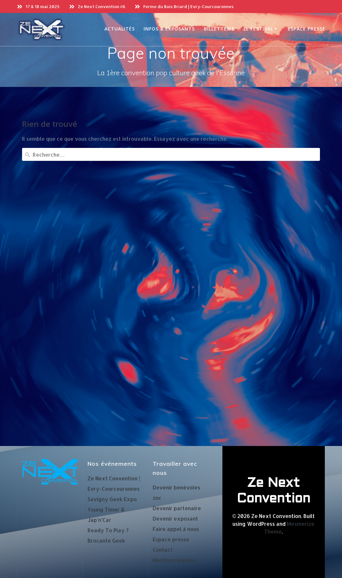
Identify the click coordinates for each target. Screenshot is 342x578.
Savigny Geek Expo (112, 499)
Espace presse (306, 29)
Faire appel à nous (176, 528)
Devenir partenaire (177, 508)
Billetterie (219, 29)
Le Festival (258, 29)
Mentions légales (174, 560)
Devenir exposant (175, 518)
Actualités (119, 29)
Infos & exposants (169, 29)
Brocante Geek (106, 540)
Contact (163, 549)
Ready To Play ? (108, 530)
